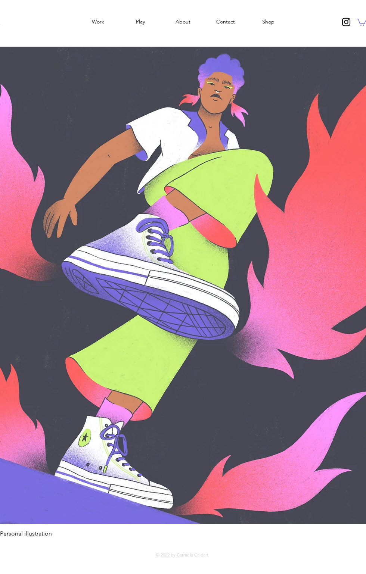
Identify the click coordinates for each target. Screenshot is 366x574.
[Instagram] (346, 22)
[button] (361, 22)
